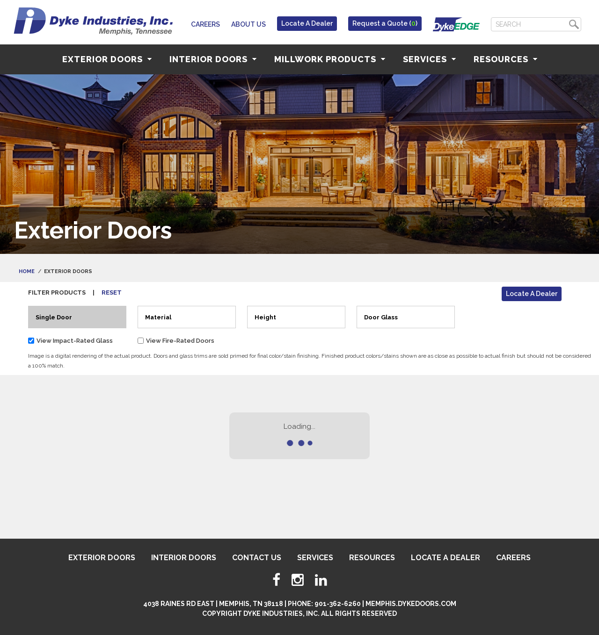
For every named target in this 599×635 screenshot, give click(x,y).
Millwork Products (329, 59)
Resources (505, 59)
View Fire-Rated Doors (180, 340)
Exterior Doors (107, 59)
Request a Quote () (384, 23)
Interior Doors (212, 59)
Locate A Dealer (307, 23)
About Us (248, 24)
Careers (205, 24)
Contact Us (256, 557)
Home (27, 271)
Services (429, 59)
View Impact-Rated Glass (75, 340)
